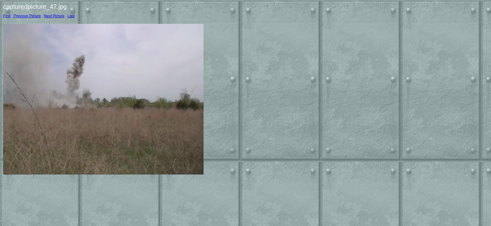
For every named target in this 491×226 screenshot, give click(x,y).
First (6, 16)
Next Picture (54, 16)
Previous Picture (27, 16)
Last (71, 16)
